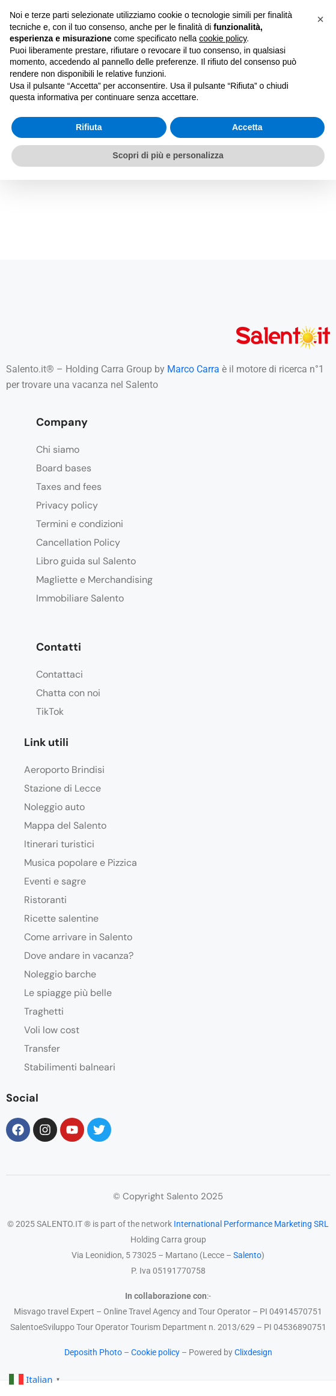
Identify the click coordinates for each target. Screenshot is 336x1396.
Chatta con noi (68, 693)
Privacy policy (67, 505)
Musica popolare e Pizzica (80, 862)
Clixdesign (253, 1352)
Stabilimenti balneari (69, 1067)
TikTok (50, 711)
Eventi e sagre (55, 881)
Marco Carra (193, 369)
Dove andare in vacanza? (78, 955)
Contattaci (59, 674)
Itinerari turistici (59, 844)
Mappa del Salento (65, 825)
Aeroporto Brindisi (64, 769)
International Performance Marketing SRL (251, 1224)
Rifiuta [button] (89, 127)
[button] (320, 19)
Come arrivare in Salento (78, 937)
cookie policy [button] (222, 38)
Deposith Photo (93, 1352)
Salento (247, 1255)
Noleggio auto (54, 807)
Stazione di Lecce (62, 788)
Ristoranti (45, 899)
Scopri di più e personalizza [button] (167, 155)
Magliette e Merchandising (94, 579)
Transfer (42, 1048)
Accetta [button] (247, 127)
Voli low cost (51, 1030)
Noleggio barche (60, 974)
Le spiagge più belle (68, 992)
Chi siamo (57, 449)
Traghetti (44, 1011)
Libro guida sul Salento (86, 561)
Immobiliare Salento (80, 598)
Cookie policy (155, 1352)
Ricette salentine (61, 918)
